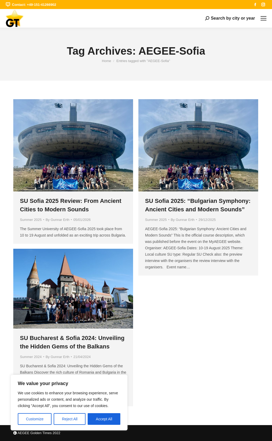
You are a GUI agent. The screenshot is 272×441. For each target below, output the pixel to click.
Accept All (104, 419)
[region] (69, 402)
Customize (35, 419)
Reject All (69, 419)
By (58, 220)
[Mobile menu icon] (263, 18)
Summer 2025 (31, 220)
